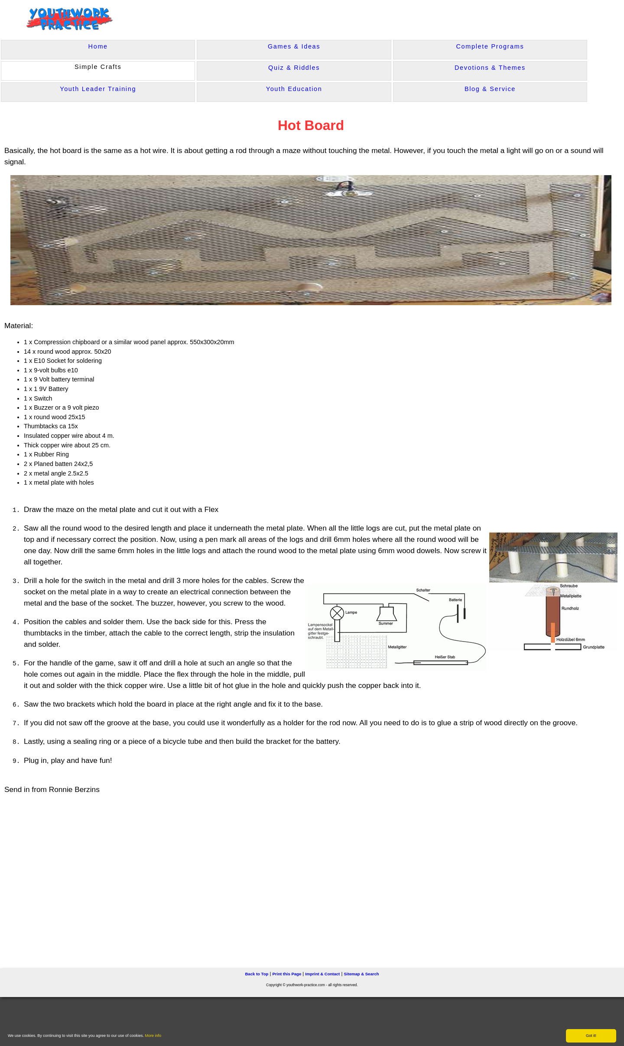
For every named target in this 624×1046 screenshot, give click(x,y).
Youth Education (294, 88)
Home (98, 46)
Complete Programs (490, 46)
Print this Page (286, 973)
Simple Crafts (98, 66)
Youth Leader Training (98, 88)
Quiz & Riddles (294, 67)
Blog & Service (490, 88)
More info (153, 1035)
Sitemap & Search (361, 973)
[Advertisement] (180, 877)
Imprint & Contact (322, 973)
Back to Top (256, 973)
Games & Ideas (294, 46)
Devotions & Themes (490, 67)
